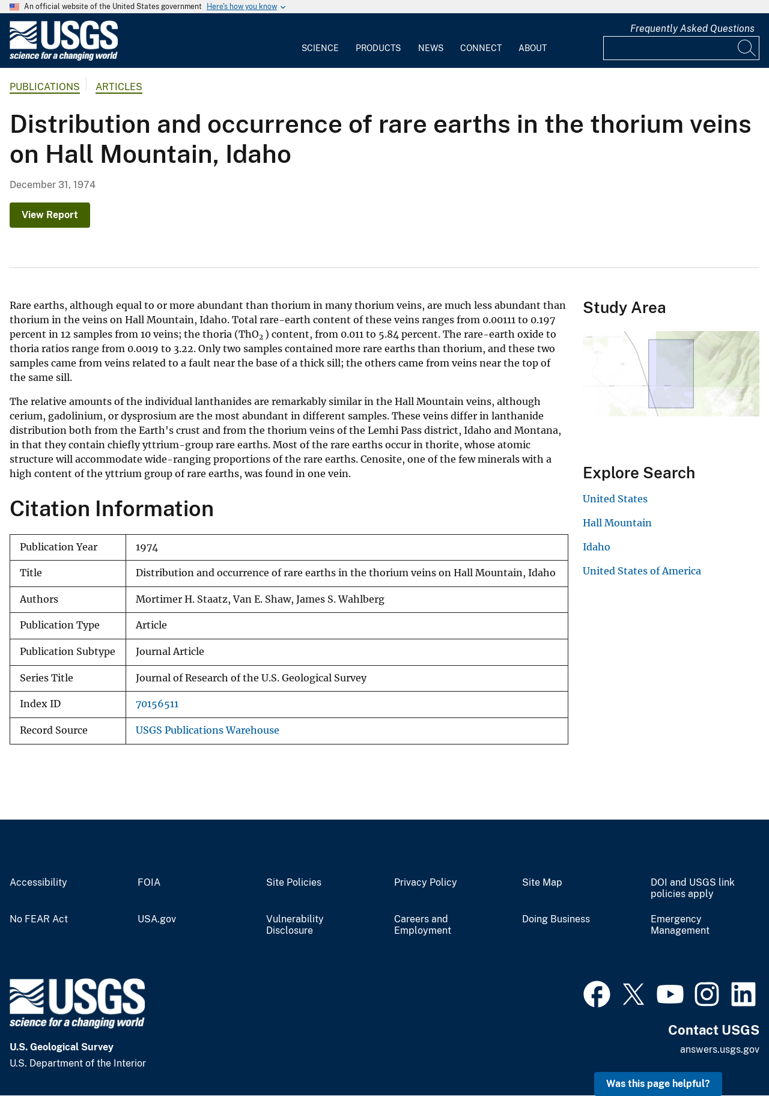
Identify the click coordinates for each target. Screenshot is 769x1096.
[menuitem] (320, 40)
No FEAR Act (39, 919)
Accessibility (38, 882)
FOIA (149, 882)
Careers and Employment (422, 925)
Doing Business (556, 919)
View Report (50, 215)
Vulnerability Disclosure (295, 925)
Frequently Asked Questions (692, 28)
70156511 (157, 704)
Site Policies (293, 882)
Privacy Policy (425, 882)
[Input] (681, 48)
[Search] (747, 48)
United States (615, 499)
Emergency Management (680, 925)
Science (320, 48)
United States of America (642, 571)
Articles (119, 87)
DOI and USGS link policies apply (693, 888)
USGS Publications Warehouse (207, 730)
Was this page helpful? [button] (658, 1083)
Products (378, 48)
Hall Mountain (617, 523)
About (532, 48)
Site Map (542, 882)
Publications (45, 87)
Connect (481, 48)
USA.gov (157, 919)
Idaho (596, 547)
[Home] (64, 58)
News (430, 48)
